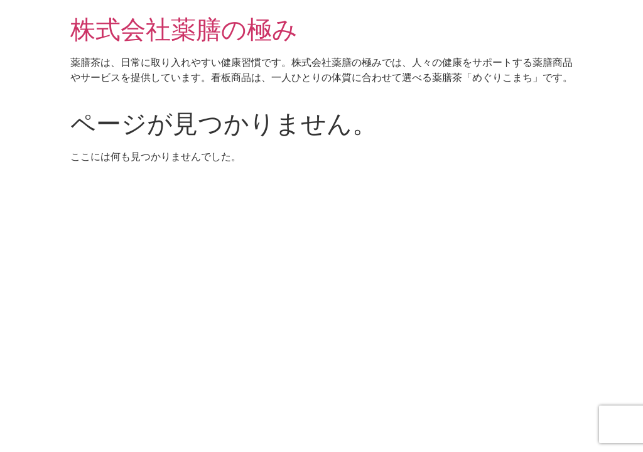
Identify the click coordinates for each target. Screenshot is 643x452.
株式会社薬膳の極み (184, 30)
